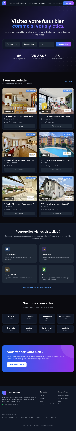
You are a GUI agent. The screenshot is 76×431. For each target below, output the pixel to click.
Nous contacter (17, 365)
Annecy (4, 417)
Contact (60, 404)
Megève (31, 417)
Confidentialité (63, 398)
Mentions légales (63, 395)
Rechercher (32, 3)
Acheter (42, 3)
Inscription (68, 3)
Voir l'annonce (19, 126)
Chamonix (24, 417)
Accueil (23, 3)
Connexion (57, 3)
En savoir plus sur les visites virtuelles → (38, 288)
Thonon (11, 417)
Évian (17, 417)
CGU (59, 401)
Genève (46, 417)
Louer (50, 3)
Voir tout (69, 82)
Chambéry (53, 417)
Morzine (39, 417)
